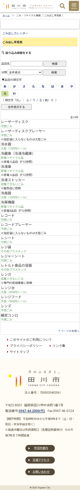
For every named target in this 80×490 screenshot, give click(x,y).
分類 (4, 72)
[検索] (62, 6)
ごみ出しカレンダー (15, 33)
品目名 (5, 63)
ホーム (6, 15)
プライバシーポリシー (24, 346)
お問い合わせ (41, 472)
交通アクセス (40, 460)
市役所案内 (41, 448)
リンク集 (56, 346)
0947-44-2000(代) (32, 411)
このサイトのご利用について (29, 340)
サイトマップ (17, 352)
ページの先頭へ (70, 331)
